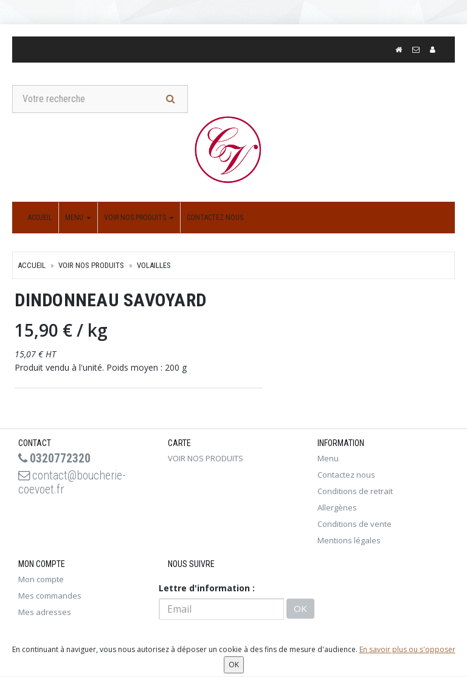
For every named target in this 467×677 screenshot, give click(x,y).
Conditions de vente (354, 524)
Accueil (40, 218)
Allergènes (337, 508)
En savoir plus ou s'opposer (407, 649)
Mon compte (41, 579)
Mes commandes (49, 596)
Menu (78, 218)
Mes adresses (44, 612)
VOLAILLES (154, 265)
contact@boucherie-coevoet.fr (74, 484)
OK (300, 609)
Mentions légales (349, 540)
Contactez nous (215, 218)
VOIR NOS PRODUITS (139, 218)
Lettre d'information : (207, 588)
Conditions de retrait (355, 491)
